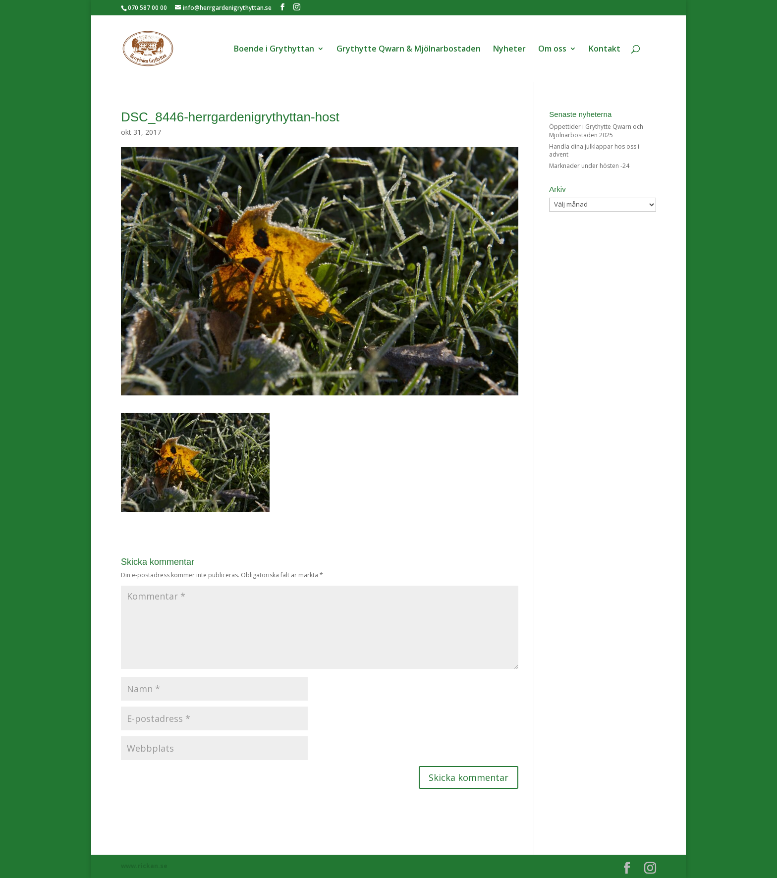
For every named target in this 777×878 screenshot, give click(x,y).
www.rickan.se (144, 866)
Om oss (552, 49)
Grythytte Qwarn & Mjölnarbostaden (408, 49)
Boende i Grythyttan (274, 49)
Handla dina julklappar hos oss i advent (594, 150)
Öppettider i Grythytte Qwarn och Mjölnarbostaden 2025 (596, 130)
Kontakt (604, 49)
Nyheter (509, 49)
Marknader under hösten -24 (589, 166)
